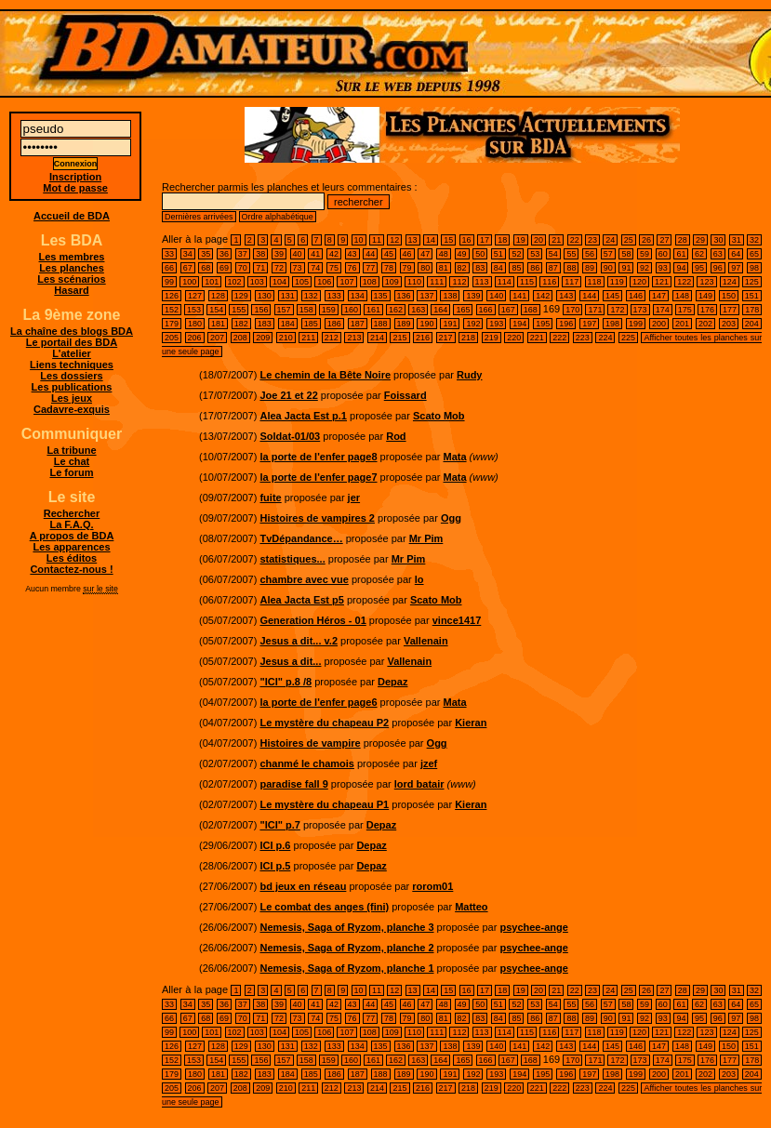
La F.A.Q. (71, 524)
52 (516, 254)
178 (752, 309)
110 (414, 281)
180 (195, 323)
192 (473, 323)
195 (543, 323)
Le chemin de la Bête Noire (325, 374)
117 (571, 281)
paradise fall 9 (293, 784)
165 (463, 309)
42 (334, 254)
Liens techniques (71, 364)
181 (218, 323)
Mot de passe (75, 187)
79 (407, 267)
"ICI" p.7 (279, 824)
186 (334, 323)
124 (730, 281)
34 (188, 254)
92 (644, 267)
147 (659, 295)
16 (467, 240)
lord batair (419, 784)
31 (736, 240)
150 (729, 295)
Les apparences (71, 546)
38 (260, 254)
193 (496, 323)
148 (682, 295)
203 (729, 323)
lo (419, 579)
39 (279, 254)
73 (297, 267)
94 (680, 267)
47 (425, 254)
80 (425, 267)
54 (553, 254)
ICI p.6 (274, 845)
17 (484, 240)
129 (241, 295)
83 (480, 267)
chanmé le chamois (306, 763)
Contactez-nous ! (71, 569)
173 (640, 309)
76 (352, 267)
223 (583, 337)
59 (644, 254)
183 (265, 323)
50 (480, 254)
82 (462, 267)
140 (496, 295)
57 (608, 254)
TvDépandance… (300, 538)
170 (572, 309)
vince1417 (457, 620)
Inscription (75, 176)
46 (407, 254)
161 (373, 309)
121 (662, 281)
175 (685, 309)
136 (404, 295)
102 (235, 281)
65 (754, 254)
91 (626, 267)
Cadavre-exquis (71, 409)
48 (443, 254)
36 (224, 254)
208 (240, 337)
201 (682, 323)
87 (553, 267)
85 (516, 267)
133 (334, 295)
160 (351, 309)
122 (684, 281)
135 (381, 295)
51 (498, 254)
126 (172, 295)
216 (423, 337)
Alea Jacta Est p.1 (303, 415)
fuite (270, 497)
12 (394, 240)
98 (754, 267)
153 (194, 309)
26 (646, 240)
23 (592, 240)
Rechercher (72, 513)
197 (589, 323)
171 (595, 309)
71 (260, 267)
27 (664, 240)
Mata (454, 456)
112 (459, 281)
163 (418, 309)
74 (315, 267)
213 (354, 337)
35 (205, 254)
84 (498, 267)
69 (224, 267)
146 (636, 295)
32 (754, 240)
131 (288, 295)
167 (508, 309)
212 (332, 337)
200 (659, 323)
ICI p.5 (274, 865)
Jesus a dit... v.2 (298, 640)
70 (242, 267)
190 (426, 323)
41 (315, 254)
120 (639, 281)
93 (663, 267)
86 (534, 267)
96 (718, 267)
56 (589, 254)
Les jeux (71, 398)
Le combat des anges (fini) (324, 906)
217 (446, 337)
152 (172, 309)
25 (628, 240)
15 (448, 240)
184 (288, 323)
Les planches (71, 267)
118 (595, 281)
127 (195, 295)
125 (752, 281)
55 (571, 254)
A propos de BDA (72, 535)
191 (450, 323)
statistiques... (292, 558)
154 (216, 309)
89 (589, 267)
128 (218, 295)
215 (399, 337)
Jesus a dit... (290, 661)
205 (172, 337)
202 (705, 323)
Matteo (471, 906)
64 (735, 254)
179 (172, 323)
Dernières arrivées (199, 216)
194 (519, 323)
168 (531, 309)
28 (682, 240)
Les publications (72, 386)
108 (370, 281)
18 (502, 240)
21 (556, 240)
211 (308, 337)
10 (359, 240)
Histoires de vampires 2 (317, 518)
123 (706, 281)
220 (514, 337)
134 (358, 295)
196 (566, 323)
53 (534, 254)
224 (605, 337)
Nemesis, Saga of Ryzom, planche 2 (346, 947)
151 (752, 295)
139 (473, 295)
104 (279, 281)
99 (169, 281)
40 (297, 254)
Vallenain (426, 640)
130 (265, 295)
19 (520, 240)
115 (527, 281)
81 (443, 267)
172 (617, 309)
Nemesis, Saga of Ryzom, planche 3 (346, 927)
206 (195, 337)
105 (302, 281)
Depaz (392, 681)
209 (263, 337)
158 (306, 309)
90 (608, 267)
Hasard (71, 290)
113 (482, 281)
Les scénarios (71, 279)
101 (212, 281)
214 (377, 337)
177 (730, 309)
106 (324, 281)
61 (680, 254)
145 (612, 295)
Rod (395, 436)
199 (636, 323)
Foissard (405, 395)
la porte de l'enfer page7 (318, 477)
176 (707, 309)
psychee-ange (533, 927)
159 (329, 309)
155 (239, 309)
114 (505, 281)
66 (169, 267)
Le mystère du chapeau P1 (324, 804)
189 (404, 323)
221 (537, 337)
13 (413, 240)
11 (376, 240)
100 (189, 281)
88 (571, 267)
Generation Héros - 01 (312, 620)
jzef (428, 763)
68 (205, 267)
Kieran (470, 722)
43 (352, 254)
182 (241, 323)
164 (440, 309)
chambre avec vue (303, 579)
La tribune (71, 450)
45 (388, 254)
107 (346, 281)
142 (543, 295)
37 (242, 254)
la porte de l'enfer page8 (318, 456)
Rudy (470, 374)
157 (284, 309)
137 (426, 295)
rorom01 (432, 886)
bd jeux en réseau (302, 886)
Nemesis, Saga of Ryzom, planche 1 (346, 968)
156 (261, 309)
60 (663, 254)
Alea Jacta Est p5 (301, 599)
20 (538, 240)
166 (486, 309)
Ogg (451, 518)
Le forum (71, 472)
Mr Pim (426, 538)
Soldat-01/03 (289, 436)
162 (396, 309)
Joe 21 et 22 (288, 395)
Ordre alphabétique (277, 216)
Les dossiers (71, 375)
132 (311, 295)
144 (589, 295)
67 (188, 267)
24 (610, 240)
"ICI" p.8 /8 (285, 681)
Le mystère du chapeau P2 (324, 722)
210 (286, 337)
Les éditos (72, 558)
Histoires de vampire (309, 743)
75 (334, 267)
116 (549, 281)
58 (626, 254)
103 (257, 281)
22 (574, 240)
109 (392, 281)
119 (617, 281)
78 (388, 267)
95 (699, 267)
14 (430, 240)
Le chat (72, 461)
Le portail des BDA (71, 342)
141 (519, 295)
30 (718, 240)
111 (437, 281)
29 (700, 240)
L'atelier (71, 353)
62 (699, 254)
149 (705, 295)
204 (752, 323)
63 (718, 254)
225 (628, 337)
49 (462, 254)
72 (279, 267)
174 (663, 309)
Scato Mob (439, 415)
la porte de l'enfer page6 (318, 702)
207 (217, 337)
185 (311, 323)
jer (354, 497)
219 (491, 337)
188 (381, 323)
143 (566, 295)
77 (370, 267)
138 (450, 295)
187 (358, 323)
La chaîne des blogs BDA (71, 331)
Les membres (72, 256)
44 (370, 254)
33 (169, 254)
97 (735, 267)
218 (468, 337)
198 (612, 323)
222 (559, 337)
